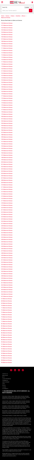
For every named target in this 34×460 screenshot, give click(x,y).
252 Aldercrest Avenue (6, 262)
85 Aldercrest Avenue (6, 330)
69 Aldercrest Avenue (6, 303)
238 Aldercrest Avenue (6, 239)
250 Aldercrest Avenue (6, 257)
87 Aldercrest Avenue (6, 335)
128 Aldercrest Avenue (6, 87)
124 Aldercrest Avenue (6, 77)
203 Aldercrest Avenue (6, 169)
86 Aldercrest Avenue (6, 333)
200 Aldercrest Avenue (6, 162)
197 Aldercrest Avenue (6, 155)
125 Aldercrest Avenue (6, 80)
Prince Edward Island (15, 398)
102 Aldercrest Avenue (6, 27)
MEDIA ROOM (5, 375)
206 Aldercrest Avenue (6, 175)
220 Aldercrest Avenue (6, 207)
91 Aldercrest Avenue (6, 344)
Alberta (16, 396)
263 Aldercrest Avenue (6, 287)
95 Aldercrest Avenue (6, 353)
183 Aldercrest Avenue (6, 123)
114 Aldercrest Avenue (6, 55)
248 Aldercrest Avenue (6, 253)
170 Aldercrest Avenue (6, 93)
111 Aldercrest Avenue (6, 48)
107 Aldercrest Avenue (6, 39)
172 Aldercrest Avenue (6, 98)
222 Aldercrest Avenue (6, 212)
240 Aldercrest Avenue (6, 241)
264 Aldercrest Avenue (6, 289)
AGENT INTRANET (5, 382)
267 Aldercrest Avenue (6, 296)
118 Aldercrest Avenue (6, 64)
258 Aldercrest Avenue (6, 276)
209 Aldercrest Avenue (6, 182)
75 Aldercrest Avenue (6, 317)
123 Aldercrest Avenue (6, 75)
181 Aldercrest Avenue (6, 118)
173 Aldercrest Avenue (6, 100)
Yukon (21, 398)
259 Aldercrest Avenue (6, 278)
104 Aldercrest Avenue (6, 32)
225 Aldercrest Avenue (6, 219)
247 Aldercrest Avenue (6, 251)
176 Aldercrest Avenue (6, 107)
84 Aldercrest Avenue (6, 328)
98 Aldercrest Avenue (6, 360)
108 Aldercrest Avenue (6, 41)
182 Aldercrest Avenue (6, 121)
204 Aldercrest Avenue (6, 171)
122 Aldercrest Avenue (6, 73)
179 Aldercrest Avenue (6, 114)
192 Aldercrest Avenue (6, 144)
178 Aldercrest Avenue (6, 112)
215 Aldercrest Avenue (6, 196)
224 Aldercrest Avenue (6, 216)
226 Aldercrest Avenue (6, 221)
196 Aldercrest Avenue (6, 153)
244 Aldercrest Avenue (6, 246)
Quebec (12, 396)
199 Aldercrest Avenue (6, 159)
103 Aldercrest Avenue (6, 30)
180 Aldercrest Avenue (6, 116)
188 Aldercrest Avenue (6, 134)
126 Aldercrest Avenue (6, 82)
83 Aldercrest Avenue (6, 326)
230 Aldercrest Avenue (6, 230)
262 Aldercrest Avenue (6, 285)
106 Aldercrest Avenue (6, 37)
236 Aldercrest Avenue (6, 237)
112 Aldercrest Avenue (6, 50)
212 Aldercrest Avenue (6, 189)
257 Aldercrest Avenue (6, 273)
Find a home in (5, 396)
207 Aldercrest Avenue (6, 178)
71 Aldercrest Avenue (6, 307)
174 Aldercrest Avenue (6, 103)
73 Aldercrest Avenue (6, 312)
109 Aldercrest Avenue (6, 43)
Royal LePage (17, 2)
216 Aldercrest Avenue (6, 198)
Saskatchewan (5, 397)
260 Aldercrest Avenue (6, 280)
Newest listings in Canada (22, 415)
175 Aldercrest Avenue (6, 105)
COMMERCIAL (5, 380)
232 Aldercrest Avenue (6, 232)
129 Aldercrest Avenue (6, 89)
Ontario (9, 396)
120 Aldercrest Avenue (6, 68)
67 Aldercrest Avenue (6, 298)
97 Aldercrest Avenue (6, 358)
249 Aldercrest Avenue (6, 255)
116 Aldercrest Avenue (6, 59)
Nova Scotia (8, 398)
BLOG (3, 377)
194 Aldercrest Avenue (6, 148)
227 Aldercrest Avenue (6, 223)
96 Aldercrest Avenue (6, 355)
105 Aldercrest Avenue (6, 34)
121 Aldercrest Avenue (6, 71)
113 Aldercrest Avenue (6, 52)
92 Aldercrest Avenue (6, 346)
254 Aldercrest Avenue (6, 267)
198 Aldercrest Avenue (6, 157)
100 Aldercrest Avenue (6, 23)
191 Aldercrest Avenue (6, 141)
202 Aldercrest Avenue (6, 166)
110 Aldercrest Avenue (6, 46)
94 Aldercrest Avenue (6, 351)
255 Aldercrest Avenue (6, 269)
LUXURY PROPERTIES (6, 378)
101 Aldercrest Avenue (6, 25)
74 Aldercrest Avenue (6, 314)
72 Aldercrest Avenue (6, 310)
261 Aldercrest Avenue (6, 282)
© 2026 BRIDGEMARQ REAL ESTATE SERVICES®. (15, 391)
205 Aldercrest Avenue (6, 173)
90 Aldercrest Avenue (6, 342)
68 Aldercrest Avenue (6, 301)
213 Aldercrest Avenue (6, 191)
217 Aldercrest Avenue (6, 200)
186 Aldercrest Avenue (6, 130)
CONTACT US (5, 373)
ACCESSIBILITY (5, 388)
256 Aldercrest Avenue (6, 271)
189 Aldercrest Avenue (6, 137)
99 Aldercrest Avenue (6, 362)
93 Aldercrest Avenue (6, 348)
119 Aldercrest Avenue (6, 66)
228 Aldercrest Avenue (6, 226)
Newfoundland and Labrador (20, 397)
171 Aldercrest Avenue (6, 96)
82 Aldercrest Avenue (6, 323)
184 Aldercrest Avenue (6, 125)
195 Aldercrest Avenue (6, 150)
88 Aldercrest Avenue (6, 337)
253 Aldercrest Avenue (6, 264)
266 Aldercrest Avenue (6, 294)
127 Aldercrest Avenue (6, 84)
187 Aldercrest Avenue (6, 132)
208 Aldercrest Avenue (6, 180)
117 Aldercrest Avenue (6, 62)
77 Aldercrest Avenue (6, 321)
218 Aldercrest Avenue (6, 203)
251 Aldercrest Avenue (6, 260)
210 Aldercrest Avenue (6, 185)
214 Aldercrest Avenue (6, 194)
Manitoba (26, 396)
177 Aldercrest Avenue (6, 109)
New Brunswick (11, 397)
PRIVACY (4, 385)
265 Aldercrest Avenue (6, 292)
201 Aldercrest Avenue (6, 164)
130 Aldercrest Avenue (6, 91)
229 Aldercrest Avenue (6, 228)
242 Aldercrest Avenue (6, 244)
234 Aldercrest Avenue (6, 235)
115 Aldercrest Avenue (6, 57)
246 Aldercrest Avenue (6, 248)
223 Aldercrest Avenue (6, 214)
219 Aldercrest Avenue (6, 205)
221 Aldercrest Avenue (6, 210)
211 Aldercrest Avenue (6, 187)
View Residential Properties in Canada (9, 415)
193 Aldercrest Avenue (6, 146)
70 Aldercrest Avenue (6, 305)
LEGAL (3, 383)
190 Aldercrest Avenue (6, 139)
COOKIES (4, 387)
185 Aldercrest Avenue (6, 128)
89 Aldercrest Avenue (6, 339)
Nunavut (24, 398)
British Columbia (21, 396)
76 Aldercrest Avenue (6, 319)
